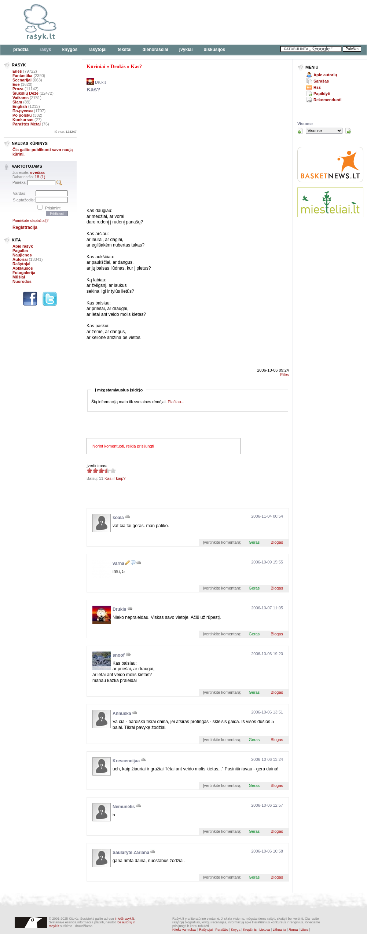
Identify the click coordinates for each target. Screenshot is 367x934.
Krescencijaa (126, 760)
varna (118, 563)
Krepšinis (250, 929)
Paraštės (221, 929)
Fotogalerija (23, 272)
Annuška (122, 713)
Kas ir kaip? (114, 478)
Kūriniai (96, 66)
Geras (254, 542)
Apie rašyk (22, 246)
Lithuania (279, 929)
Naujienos (22, 255)
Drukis (117, 66)
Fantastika (22, 75)
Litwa (304, 929)
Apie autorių (325, 75)
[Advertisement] (168, 151)
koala (118, 517)
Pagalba (20, 250)
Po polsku (22, 115)
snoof (119, 655)
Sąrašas (321, 81)
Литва (293, 929)
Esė (16, 84)
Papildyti (321, 93)
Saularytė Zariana (131, 852)
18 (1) (40, 177)
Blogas (277, 542)
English (19, 106)
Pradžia (21, 49)
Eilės (17, 71)
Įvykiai (186, 49)
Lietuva (264, 929)
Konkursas (22, 119)
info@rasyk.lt (124, 918)
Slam (17, 102)
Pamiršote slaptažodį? (30, 221)
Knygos (69, 49)
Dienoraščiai (155, 49)
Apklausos (22, 268)
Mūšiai (18, 277)
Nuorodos (22, 281)
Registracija (24, 227)
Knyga (236, 929)
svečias (37, 172)
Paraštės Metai (26, 124)
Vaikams (20, 97)
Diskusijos (214, 49)
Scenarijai (22, 80)
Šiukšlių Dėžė (25, 93)
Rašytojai (97, 49)
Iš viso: (65, 132)
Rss (317, 87)
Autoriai (20, 259)
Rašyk (45, 49)
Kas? (136, 66)
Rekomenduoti (327, 100)
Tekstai (125, 49)
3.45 (89, 470)
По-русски (22, 111)
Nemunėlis (124, 806)
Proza (17, 89)
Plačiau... (176, 401)
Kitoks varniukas (184, 929)
